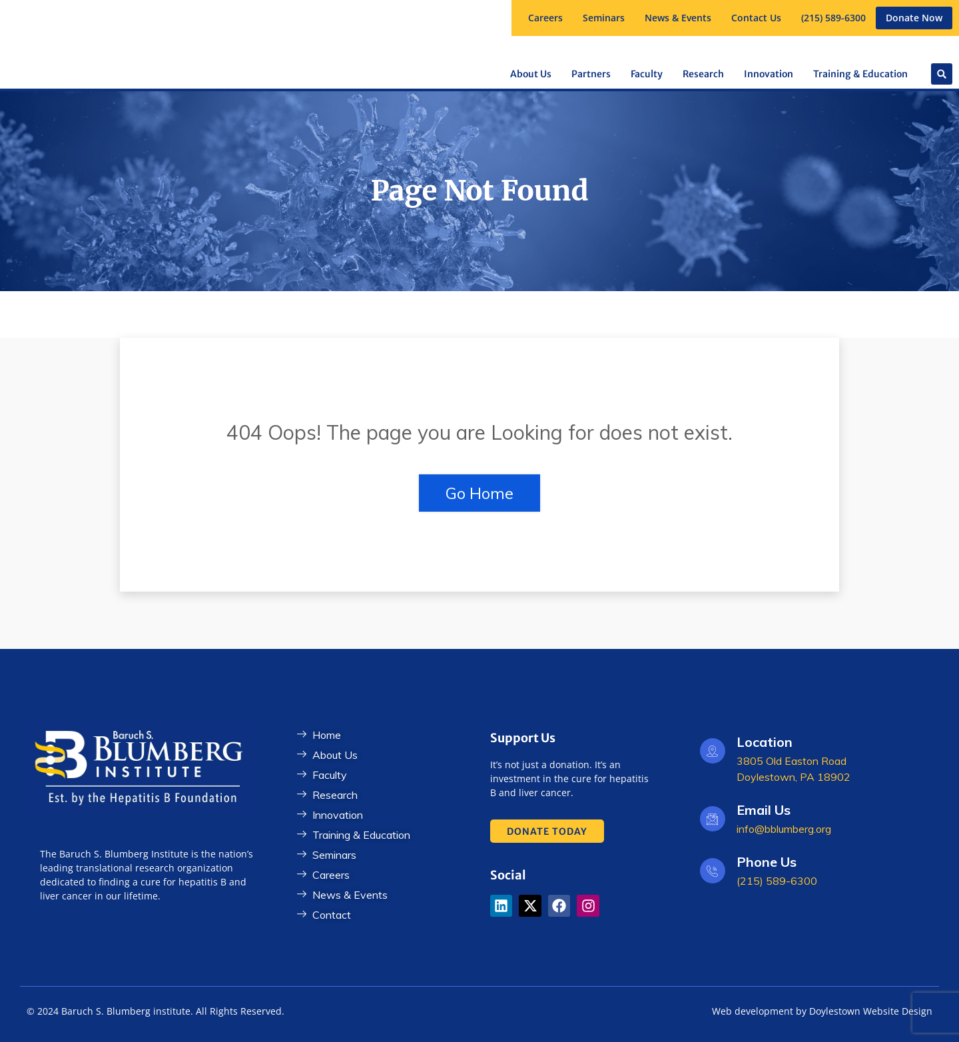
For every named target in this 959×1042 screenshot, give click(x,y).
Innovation (768, 74)
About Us (530, 74)
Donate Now (914, 17)
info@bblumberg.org (784, 828)
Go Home (479, 493)
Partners (591, 74)
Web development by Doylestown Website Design (822, 1011)
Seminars (604, 17)
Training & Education (860, 74)
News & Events (678, 17)
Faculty (647, 74)
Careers (545, 17)
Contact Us (756, 17)
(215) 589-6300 (833, 17)
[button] (604, 18)
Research (703, 74)
